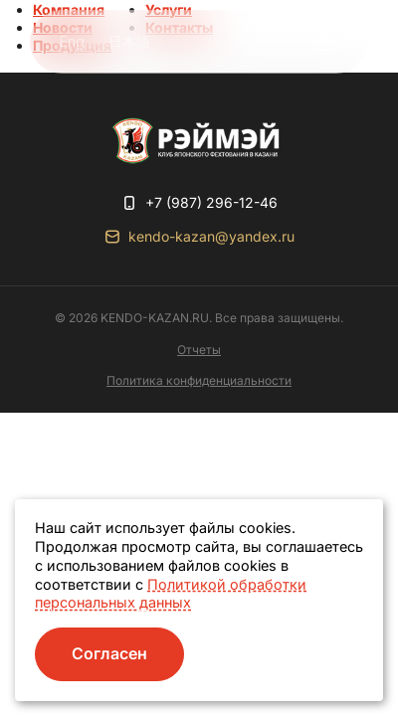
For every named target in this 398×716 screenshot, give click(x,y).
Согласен (109, 653)
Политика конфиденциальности (199, 380)
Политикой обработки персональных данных (170, 594)
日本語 (129, 41)
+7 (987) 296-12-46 (211, 202)
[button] (322, 42)
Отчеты (199, 349)
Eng (72, 41)
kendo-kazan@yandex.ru (211, 236)
